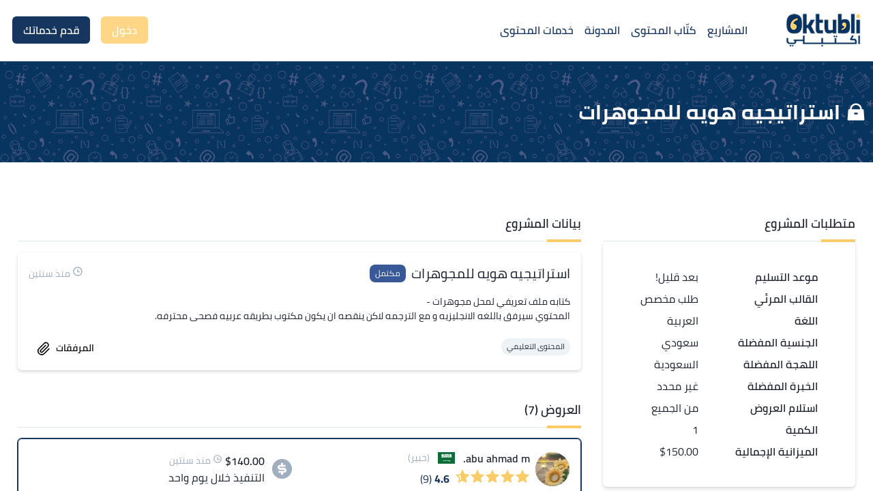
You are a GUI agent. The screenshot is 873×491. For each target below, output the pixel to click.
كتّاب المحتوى (663, 30)
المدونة (602, 30)
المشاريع (727, 30)
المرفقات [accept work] (65, 348)
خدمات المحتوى (537, 30)
